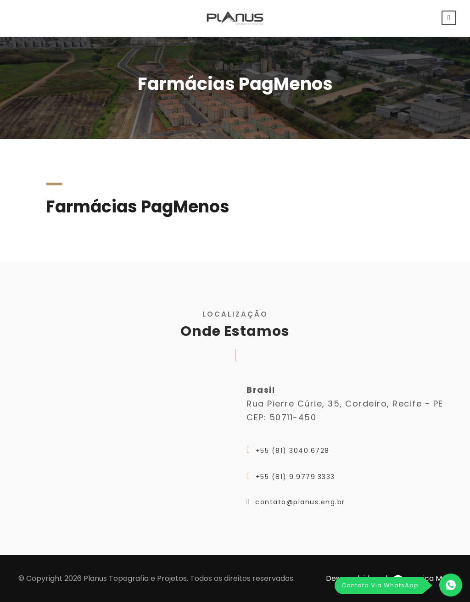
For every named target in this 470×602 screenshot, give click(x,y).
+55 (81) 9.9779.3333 (295, 476)
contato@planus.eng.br (300, 502)
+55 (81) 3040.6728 (293, 450)
